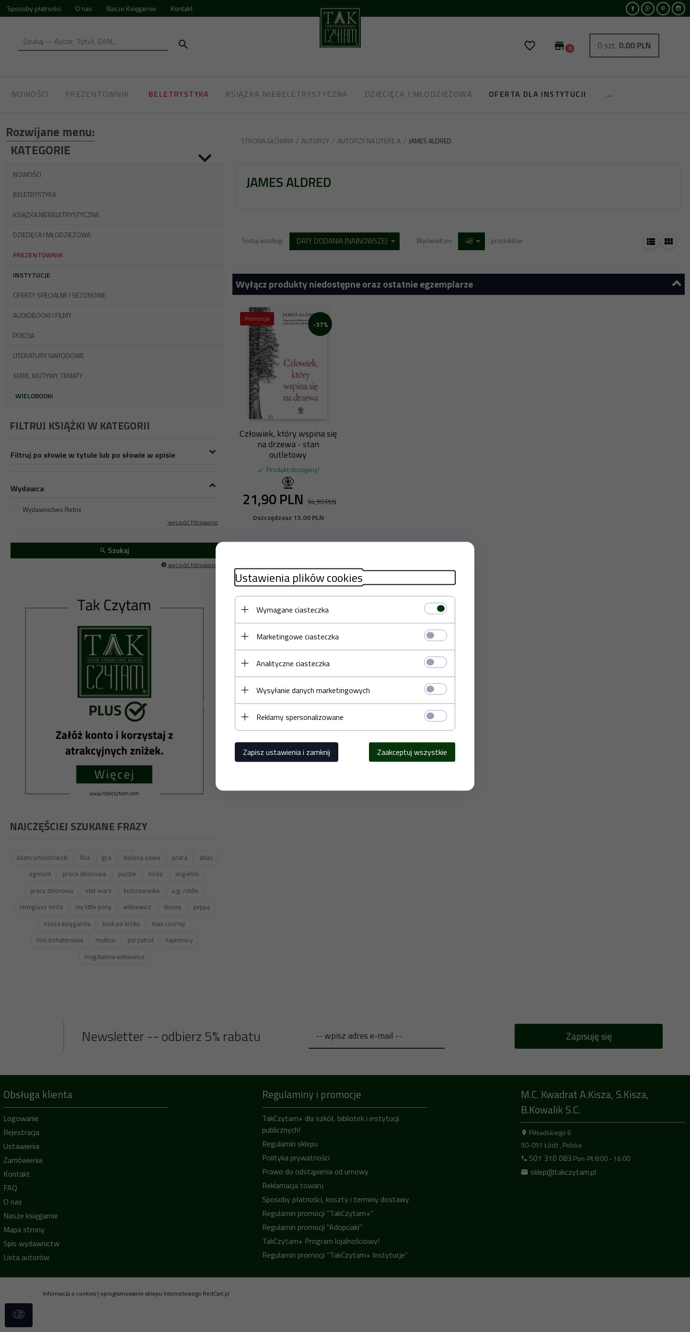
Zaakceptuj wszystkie (412, 751)
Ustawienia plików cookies (299, 577)
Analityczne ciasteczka (293, 663)
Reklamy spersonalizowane (300, 716)
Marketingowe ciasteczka (297, 636)
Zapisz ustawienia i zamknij (286, 751)
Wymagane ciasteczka (292, 609)
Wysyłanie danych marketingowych (313, 689)
